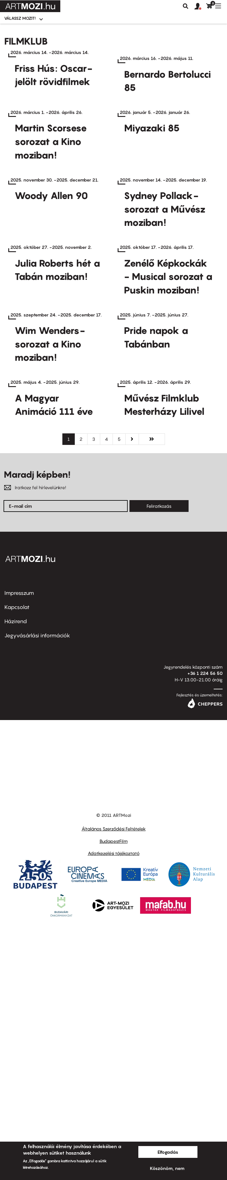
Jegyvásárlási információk (37, 894)
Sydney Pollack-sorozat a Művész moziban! (164, 338)
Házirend (15, 880)
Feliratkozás (159, 764)
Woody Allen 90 (51, 324)
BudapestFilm (114, 1099)
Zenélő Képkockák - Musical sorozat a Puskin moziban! (168, 449)
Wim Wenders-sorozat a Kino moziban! (49, 559)
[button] (200, 6)
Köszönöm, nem (167, 1168)
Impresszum (19, 851)
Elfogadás (168, 1152)
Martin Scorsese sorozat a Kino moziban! (50, 227)
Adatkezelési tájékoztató (114, 1111)
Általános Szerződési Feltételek (114, 1087)
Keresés (186, 6)
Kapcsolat (17, 865)
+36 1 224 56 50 (205, 931)
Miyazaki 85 (152, 214)
